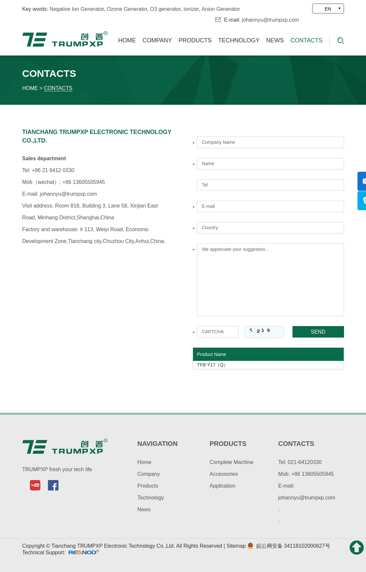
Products (195, 40)
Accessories (224, 474)
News (275, 40)
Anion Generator (221, 9)
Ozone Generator (127, 9)
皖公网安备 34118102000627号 (288, 546)
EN (328, 8)
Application (222, 486)
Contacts (307, 40)
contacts (296, 443)
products (228, 443)
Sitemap (236, 546)
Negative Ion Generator (77, 9)
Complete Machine (231, 462)
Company (157, 40)
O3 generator (165, 9)
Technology (239, 40)
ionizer (191, 9)
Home (127, 40)
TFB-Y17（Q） (212, 364)
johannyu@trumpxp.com (270, 20)
